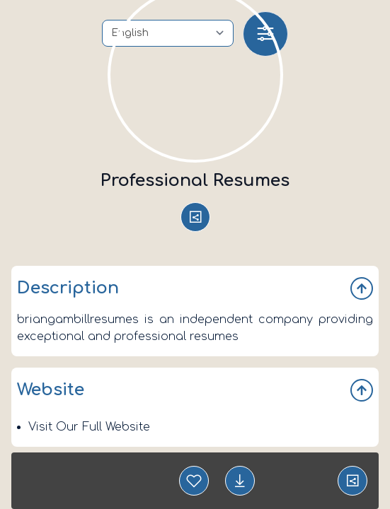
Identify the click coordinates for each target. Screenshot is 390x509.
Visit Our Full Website (89, 427)
